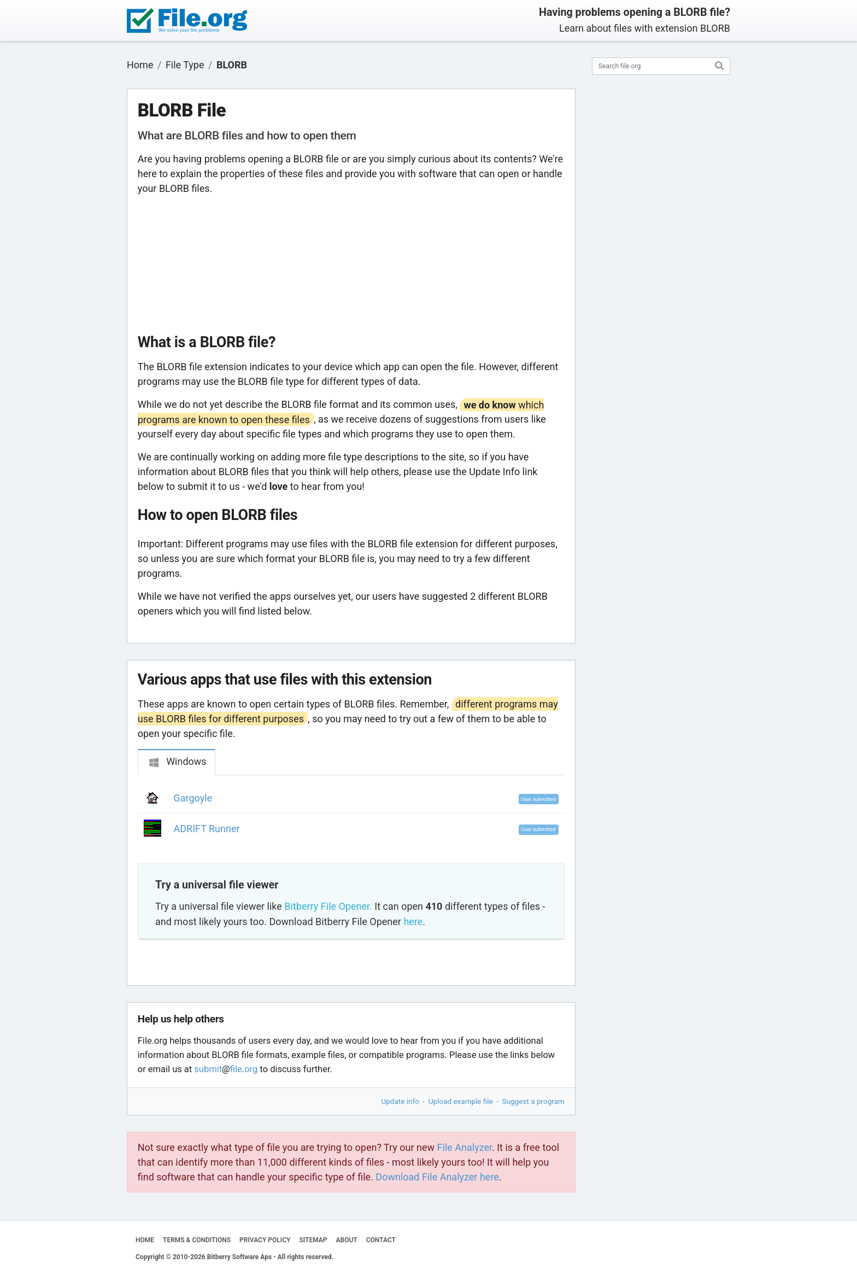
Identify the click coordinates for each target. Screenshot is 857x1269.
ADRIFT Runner (207, 828)
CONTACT (381, 1240)
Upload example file (460, 1101)
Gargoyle (193, 798)
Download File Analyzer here (437, 1177)
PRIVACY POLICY (264, 1240)
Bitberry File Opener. (328, 906)
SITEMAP (313, 1240)
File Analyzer (464, 1147)
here (412, 921)
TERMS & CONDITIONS (197, 1240)
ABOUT (346, 1240)
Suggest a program (533, 1101)
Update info (400, 1101)
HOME (145, 1240)
